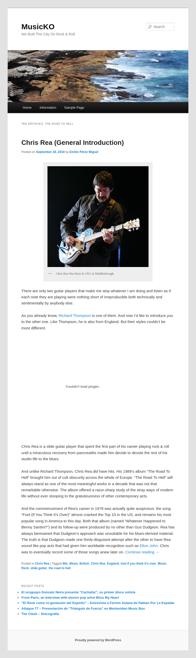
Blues (73, 563)
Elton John (149, 545)
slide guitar (39, 568)
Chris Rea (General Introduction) (72, 142)
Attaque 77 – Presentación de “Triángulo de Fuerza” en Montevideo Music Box (83, 608)
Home (27, 107)
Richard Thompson (75, 315)
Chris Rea (42, 563)
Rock (25, 568)
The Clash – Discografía (40, 614)
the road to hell (60, 568)
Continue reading (142, 552)
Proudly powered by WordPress (98, 640)
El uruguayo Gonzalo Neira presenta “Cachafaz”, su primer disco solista (78, 592)
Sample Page (74, 107)
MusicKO (38, 26)
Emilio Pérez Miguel (84, 152)
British (84, 563)
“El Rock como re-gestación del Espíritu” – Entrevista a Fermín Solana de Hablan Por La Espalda (97, 603)
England (113, 563)
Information (48, 107)
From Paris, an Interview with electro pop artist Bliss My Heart (70, 597)
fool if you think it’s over (138, 563)
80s (65, 563)
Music (162, 563)
